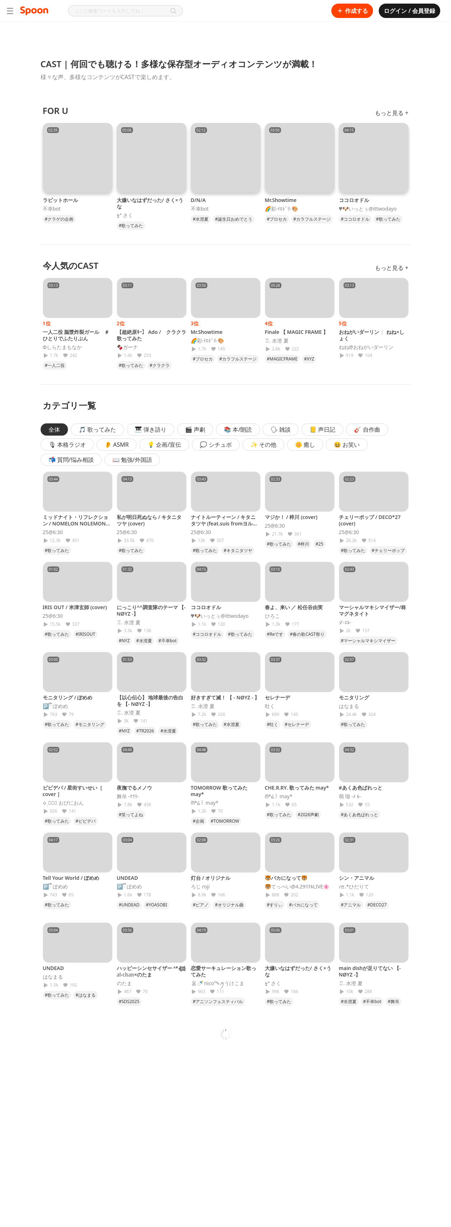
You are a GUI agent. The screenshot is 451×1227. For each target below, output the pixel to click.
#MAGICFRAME (282, 359)
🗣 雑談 (281, 429)
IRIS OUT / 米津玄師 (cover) (75, 607)
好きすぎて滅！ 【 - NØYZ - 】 (225, 697)
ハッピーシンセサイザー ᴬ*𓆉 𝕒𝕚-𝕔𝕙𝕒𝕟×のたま (151, 971)
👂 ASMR (117, 445)
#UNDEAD (129, 905)
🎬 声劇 (195, 429)
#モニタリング (89, 724)
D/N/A (198, 200)
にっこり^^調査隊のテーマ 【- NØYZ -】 (151, 610)
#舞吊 (393, 1001)
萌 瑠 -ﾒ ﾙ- (350, 796)
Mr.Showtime (281, 200)
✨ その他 (263, 445)
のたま (124, 983)
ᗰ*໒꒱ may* (204, 803)
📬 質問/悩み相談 (71, 460)
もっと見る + (391, 113)
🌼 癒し (305, 445)
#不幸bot (167, 641)
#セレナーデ (297, 724)
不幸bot (52, 209)
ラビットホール (60, 200)
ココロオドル (354, 200)
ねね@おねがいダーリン (366, 347)
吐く (270, 706)
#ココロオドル (355, 219)
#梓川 (303, 544)
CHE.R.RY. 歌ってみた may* (297, 787)
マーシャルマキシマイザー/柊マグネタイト (372, 610)
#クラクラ (159, 365)
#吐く (273, 724)
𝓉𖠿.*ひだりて (354, 886)
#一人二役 (55, 365)
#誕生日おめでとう (233, 219)
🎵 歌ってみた (97, 429)
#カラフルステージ (312, 219)
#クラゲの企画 (59, 219)
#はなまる (85, 995)
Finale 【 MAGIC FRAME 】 (296, 331)
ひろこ (272, 616)
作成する (352, 11)
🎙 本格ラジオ (67, 445)
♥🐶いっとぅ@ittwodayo (368, 209)
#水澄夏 (201, 219)
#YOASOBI (156, 905)
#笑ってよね (131, 815)
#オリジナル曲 (229, 905)
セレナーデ (277, 697)
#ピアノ (201, 905)
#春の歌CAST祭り (307, 634)
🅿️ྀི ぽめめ (55, 706)
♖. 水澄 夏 (277, 340)
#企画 (198, 821)
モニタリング (354, 697)
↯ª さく (125, 215)
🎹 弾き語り (150, 429)
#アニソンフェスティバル (218, 1001)
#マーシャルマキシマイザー (368, 641)
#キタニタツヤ (238, 550)
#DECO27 (377, 905)
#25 (319, 544)
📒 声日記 (322, 429)
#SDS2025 (129, 1001)
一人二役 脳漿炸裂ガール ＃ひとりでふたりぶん (76, 335)
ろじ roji (200, 886)
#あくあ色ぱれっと (360, 787)
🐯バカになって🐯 (286, 877)
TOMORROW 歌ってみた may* (219, 791)
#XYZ (309, 359)
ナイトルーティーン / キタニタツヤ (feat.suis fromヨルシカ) (224, 523)
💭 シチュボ (215, 445)
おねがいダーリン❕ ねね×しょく (372, 335)
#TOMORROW (225, 821)
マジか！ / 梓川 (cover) (291, 517)
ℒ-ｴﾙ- (345, 622)
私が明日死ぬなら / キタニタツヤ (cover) (149, 520)
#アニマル (351, 905)
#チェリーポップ (388, 550)
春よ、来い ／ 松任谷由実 (294, 607)
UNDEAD (127, 877)
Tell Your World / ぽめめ (71, 877)
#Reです (275, 634)
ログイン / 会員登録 (409, 11)
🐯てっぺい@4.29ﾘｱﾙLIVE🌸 (297, 886)
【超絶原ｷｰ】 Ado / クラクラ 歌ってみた (152, 335)
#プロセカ (277, 219)
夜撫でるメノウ (134, 787)
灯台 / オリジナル (211, 877)
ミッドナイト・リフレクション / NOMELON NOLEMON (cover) (75, 523)
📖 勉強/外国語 (132, 460)
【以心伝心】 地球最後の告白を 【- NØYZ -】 (150, 700)
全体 (54, 429)
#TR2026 (145, 731)
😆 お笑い (347, 445)
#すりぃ (275, 905)
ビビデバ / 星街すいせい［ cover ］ (73, 791)
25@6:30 (53, 532)
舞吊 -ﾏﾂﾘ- (128, 796)
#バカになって (303, 905)
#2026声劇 (308, 815)
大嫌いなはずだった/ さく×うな (150, 203)
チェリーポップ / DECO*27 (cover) (370, 520)
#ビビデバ (85, 821)
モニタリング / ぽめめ (68, 697)
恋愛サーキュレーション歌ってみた (223, 971)
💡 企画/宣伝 (164, 445)
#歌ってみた (131, 225)
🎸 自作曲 (367, 429)
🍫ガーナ (127, 347)
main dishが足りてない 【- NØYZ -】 (370, 971)
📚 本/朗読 (238, 429)
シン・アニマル (356, 877)
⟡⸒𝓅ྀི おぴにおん (63, 803)
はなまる (349, 706)
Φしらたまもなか (62, 347)
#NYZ (124, 641)
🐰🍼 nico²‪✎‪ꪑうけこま (218, 983)
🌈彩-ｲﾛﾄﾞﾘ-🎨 (281, 209)
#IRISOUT (85, 634)
